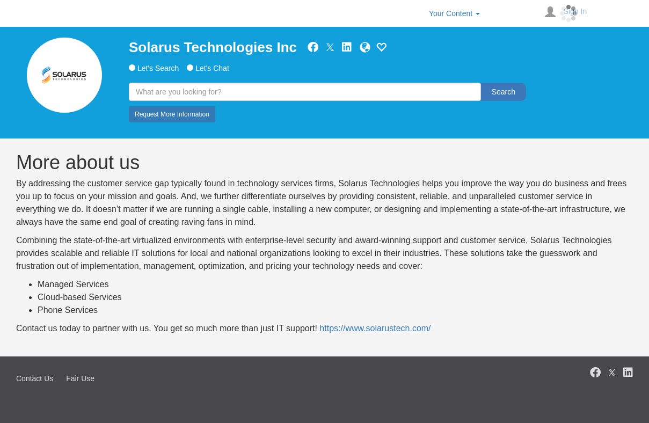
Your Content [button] (454, 13)
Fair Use (80, 378)
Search (503, 91)
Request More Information (172, 114)
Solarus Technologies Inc (213, 47)
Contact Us (34, 378)
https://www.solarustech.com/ (375, 328)
